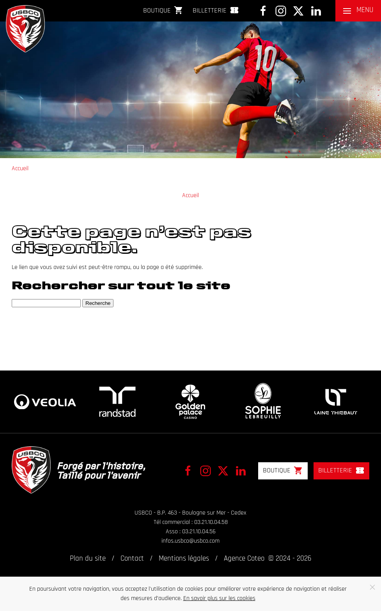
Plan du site (88, 559)
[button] (358, 10)
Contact (132, 559)
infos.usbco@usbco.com (190, 541)
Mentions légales (184, 559)
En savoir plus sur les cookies (219, 598)
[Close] (372, 587)
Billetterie (216, 10)
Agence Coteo (244, 559)
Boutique (163, 10)
